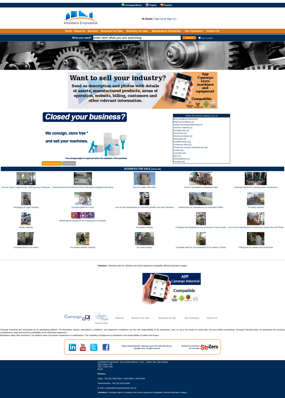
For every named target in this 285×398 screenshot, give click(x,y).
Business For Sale (112, 31)
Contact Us (212, 31)
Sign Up (158, 19)
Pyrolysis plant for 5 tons (83, 207)
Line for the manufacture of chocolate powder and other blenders (144, 207)
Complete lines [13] (182, 141)
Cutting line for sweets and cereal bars (255, 247)
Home (68, 31)
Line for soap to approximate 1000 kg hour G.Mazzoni (26, 187)
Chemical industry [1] (182, 136)
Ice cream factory (144, 247)
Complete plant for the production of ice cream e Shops (201, 247)
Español (168, 5)
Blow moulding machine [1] (185, 119)
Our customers (69, 163)
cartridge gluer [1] (181, 130)
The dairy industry (256, 207)
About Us (79, 31)
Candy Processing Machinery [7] (188, 124)
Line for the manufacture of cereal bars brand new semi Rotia (256, 227)
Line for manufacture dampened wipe (201, 187)
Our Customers (194, 31)
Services (93, 31)
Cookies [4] (178, 150)
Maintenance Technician (166, 31)
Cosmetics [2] (179, 153)
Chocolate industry (144, 227)
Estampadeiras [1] (181, 159)
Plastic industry (26, 227)
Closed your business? (52, 163)
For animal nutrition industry (82, 247)
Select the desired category (201, 115)
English (153, 5)
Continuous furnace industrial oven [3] (190, 147)
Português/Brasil (133, 5)
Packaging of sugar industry (26, 207)
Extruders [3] (179, 161)
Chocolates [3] (179, 139)
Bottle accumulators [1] (183, 122)
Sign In (171, 19)
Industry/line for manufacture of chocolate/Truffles (200, 207)
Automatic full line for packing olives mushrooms (255, 187)
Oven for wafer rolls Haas (144, 187)
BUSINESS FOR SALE (142, 168)
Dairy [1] (177, 156)
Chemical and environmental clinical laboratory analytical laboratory (82, 187)
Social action (101, 323)
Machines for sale (137, 31)
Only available (207, 38)
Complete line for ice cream (26, 247)
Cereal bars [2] (180, 133)
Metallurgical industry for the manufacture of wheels (82, 220)
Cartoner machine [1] (182, 127)
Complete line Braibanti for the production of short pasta (201, 227)
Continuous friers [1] (182, 144)
